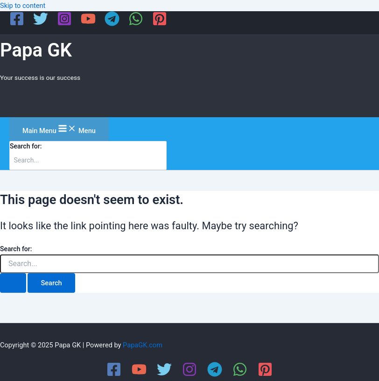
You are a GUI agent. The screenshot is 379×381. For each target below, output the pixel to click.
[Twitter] (40, 24)
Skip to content (22, 5)
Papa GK (36, 50)
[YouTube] (88, 24)
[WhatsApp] (135, 24)
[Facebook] (16, 24)
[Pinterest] (159, 24)
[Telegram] (112, 24)
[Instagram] (64, 24)
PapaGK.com (142, 345)
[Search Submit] (13, 283)
